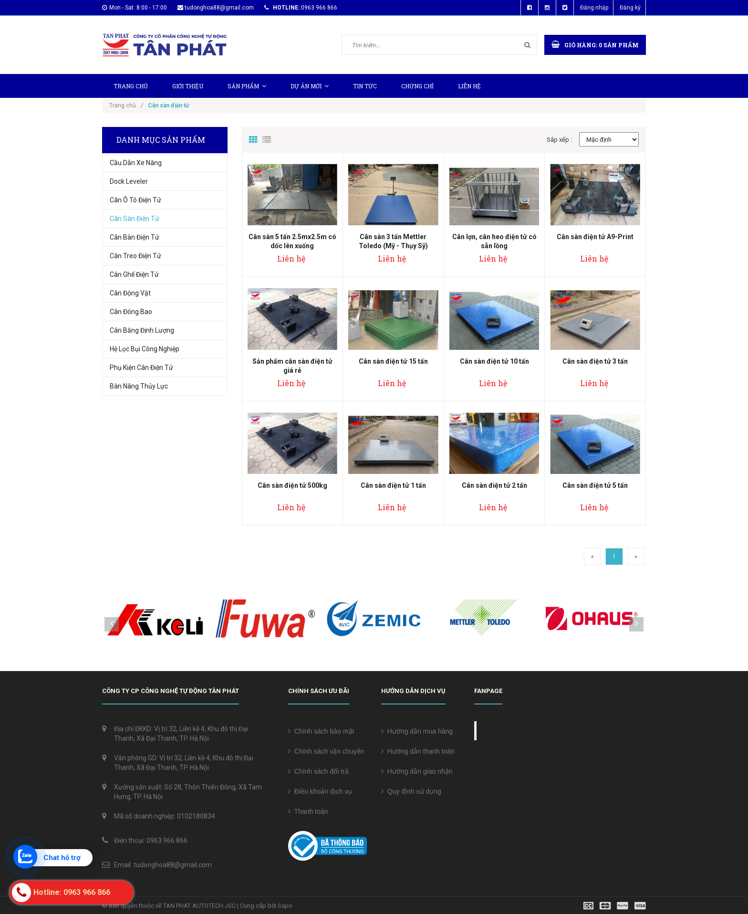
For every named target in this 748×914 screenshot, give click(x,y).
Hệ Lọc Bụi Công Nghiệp (144, 349)
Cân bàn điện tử (134, 237)
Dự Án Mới (310, 86)
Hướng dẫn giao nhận (417, 771)
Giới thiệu (187, 86)
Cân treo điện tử (135, 256)
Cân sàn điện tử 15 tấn (393, 361)
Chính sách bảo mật (321, 731)
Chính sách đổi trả (318, 771)
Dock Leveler (129, 181)
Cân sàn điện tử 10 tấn (494, 361)
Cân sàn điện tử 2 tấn (494, 485)
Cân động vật (130, 293)
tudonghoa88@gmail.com (219, 7)
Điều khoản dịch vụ (320, 791)
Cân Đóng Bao (131, 311)
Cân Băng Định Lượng (142, 330)
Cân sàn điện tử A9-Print (595, 237)
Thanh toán (308, 811)
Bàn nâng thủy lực (139, 386)
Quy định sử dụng (411, 791)
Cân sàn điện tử (134, 218)
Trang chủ (131, 86)
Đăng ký (630, 7)
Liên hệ (469, 86)
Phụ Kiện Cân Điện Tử (141, 367)
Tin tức (365, 86)
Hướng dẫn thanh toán (418, 751)
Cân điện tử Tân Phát (523, 730)
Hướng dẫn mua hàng (417, 731)
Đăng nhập (594, 7)
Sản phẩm (247, 86)
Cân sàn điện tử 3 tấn (595, 361)
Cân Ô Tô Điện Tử (135, 200)
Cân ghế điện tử (134, 274)
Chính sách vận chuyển (326, 751)
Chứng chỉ (417, 86)
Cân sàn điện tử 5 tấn (595, 485)
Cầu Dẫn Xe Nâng (136, 163)
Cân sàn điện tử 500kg (292, 485)
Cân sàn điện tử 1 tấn (393, 485)
